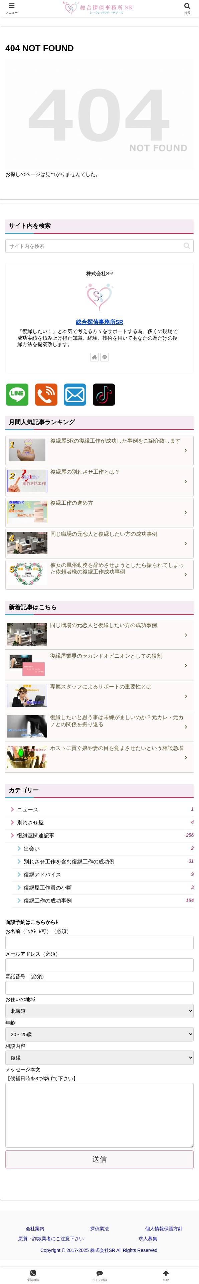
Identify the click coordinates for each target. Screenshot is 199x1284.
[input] (99, 246)
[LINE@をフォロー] (104, 357)
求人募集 (148, 1245)
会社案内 (35, 1236)
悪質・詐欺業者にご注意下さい (51, 1245)
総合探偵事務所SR (99, 322)
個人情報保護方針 (164, 1236)
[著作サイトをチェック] (94, 357)
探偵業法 (99, 1236)
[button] (187, 246)
